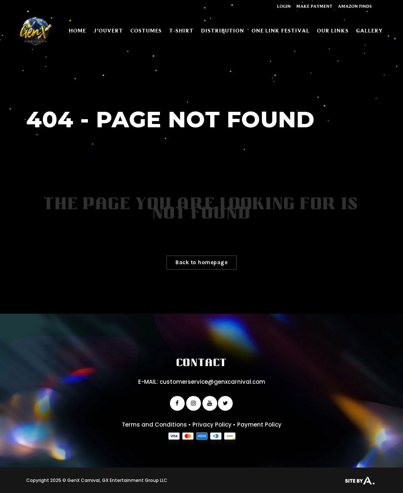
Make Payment (314, 6)
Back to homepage (201, 262)
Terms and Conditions (154, 424)
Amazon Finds (355, 6)
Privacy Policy (212, 424)
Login (284, 6)
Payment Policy (259, 424)
